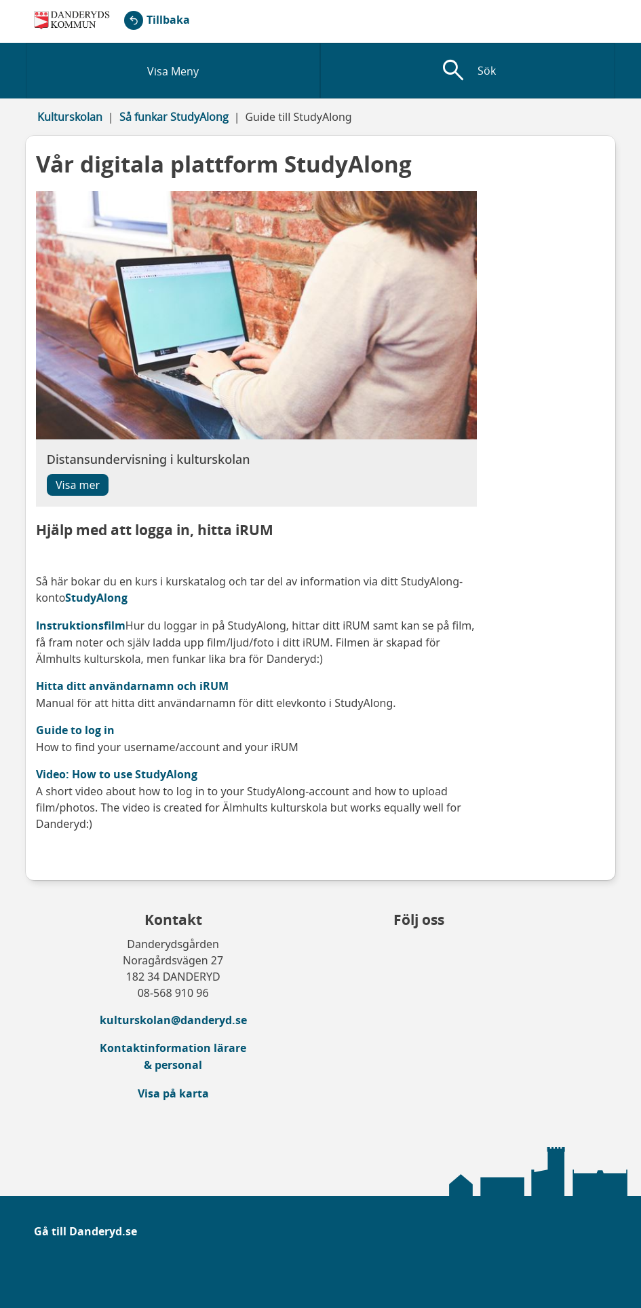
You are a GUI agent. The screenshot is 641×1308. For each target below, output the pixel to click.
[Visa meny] (173, 70)
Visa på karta (173, 1093)
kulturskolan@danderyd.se (173, 1020)
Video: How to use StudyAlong (116, 774)
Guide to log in (75, 730)
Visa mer (78, 484)
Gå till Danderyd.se (85, 1231)
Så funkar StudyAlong (174, 116)
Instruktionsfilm (80, 625)
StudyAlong (96, 597)
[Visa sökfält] (467, 70)
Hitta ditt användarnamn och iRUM (132, 685)
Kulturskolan (69, 116)
